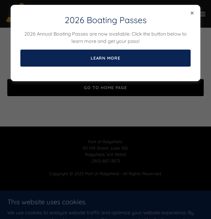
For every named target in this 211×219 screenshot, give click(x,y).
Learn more (106, 58)
